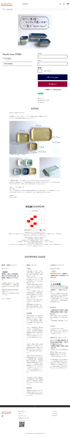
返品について (40, 98)
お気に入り (53, 84)
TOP (3, 9)
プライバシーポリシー (22, 420)
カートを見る (55, 413)
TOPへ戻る (35, 406)
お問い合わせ (54, 415)
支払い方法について (22, 415)
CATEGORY (25, 4)
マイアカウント (55, 411)
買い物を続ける (41, 102)
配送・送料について (22, 411)
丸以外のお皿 (9, 9)
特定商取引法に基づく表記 (43, 100)
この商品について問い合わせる (52, 89)
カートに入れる (52, 77)
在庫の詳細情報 (8, 63)
